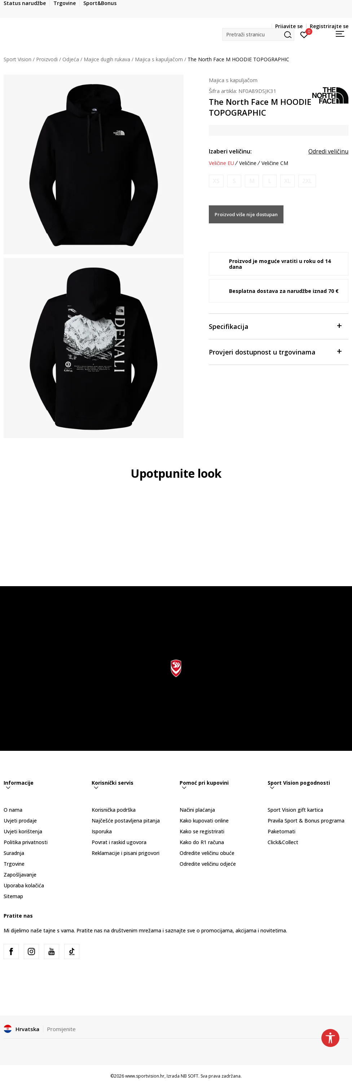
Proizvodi (47, 59)
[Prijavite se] (304, 34)
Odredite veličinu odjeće (208, 863)
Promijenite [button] (61, 1029)
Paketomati (281, 831)
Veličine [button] (247, 163)
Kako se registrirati (202, 831)
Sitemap (13, 896)
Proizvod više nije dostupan (246, 214)
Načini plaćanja (197, 809)
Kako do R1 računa (202, 842)
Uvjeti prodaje (20, 820)
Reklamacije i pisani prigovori (125, 853)
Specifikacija (275, 326)
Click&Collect (283, 842)
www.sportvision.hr (144, 1076)
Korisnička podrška (114, 809)
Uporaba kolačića (24, 885)
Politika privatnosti (26, 842)
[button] (258, 34)
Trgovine (14, 863)
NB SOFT (189, 1076)
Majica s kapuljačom (159, 59)
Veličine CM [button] (274, 163)
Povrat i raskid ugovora (119, 842)
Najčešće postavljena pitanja (126, 820)
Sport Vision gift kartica (295, 809)
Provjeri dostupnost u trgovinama (275, 351)
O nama (13, 809)
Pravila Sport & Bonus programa (306, 820)
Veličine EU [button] (221, 163)
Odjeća (70, 59)
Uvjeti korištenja (23, 831)
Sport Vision (17, 59)
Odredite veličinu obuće (207, 853)
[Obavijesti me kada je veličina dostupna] (216, 181)
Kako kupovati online (204, 820)
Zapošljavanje (20, 874)
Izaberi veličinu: (230, 151)
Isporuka (102, 831)
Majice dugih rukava (107, 59)
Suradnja (14, 853)
